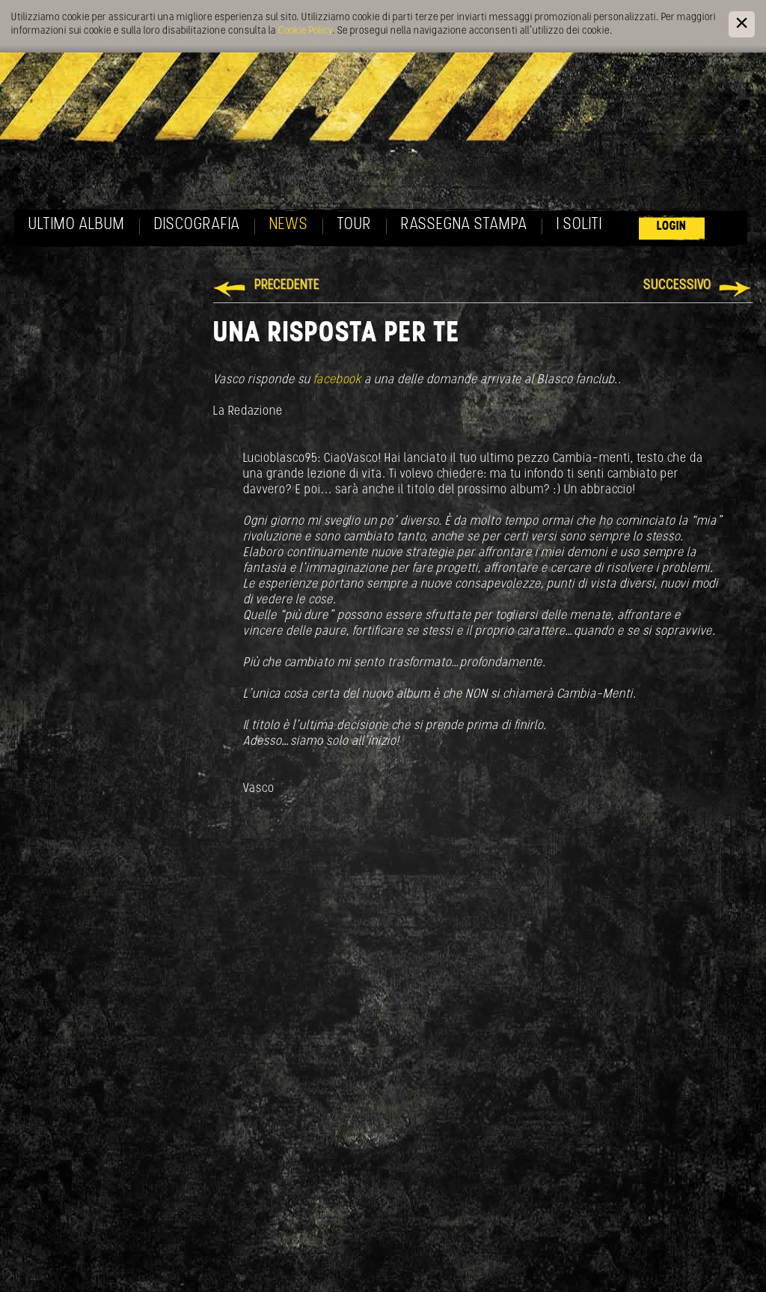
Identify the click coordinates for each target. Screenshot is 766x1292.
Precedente (286, 285)
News (288, 225)
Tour (354, 225)
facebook (337, 380)
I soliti (579, 225)
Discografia (197, 225)
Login (672, 226)
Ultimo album (76, 225)
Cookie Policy (305, 31)
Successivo (677, 285)
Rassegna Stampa (464, 225)
